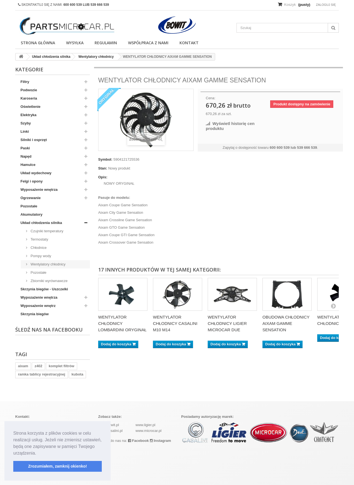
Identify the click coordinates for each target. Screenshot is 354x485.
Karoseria (28, 98)
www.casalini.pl (110, 431)
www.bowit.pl (108, 425)
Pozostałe (28, 206)
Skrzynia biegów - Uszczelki (44, 289)
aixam (23, 366)
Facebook (138, 441)
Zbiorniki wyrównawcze (48, 281)
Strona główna (38, 42)
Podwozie (28, 90)
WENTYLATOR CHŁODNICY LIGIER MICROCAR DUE (227, 323)
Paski (25, 148)
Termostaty (39, 239)
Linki (24, 131)
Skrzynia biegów (34, 314)
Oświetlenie (30, 107)
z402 (38, 366)
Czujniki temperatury (46, 231)
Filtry (24, 82)
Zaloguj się (326, 4)
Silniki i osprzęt (33, 140)
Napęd (26, 156)
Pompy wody (40, 256)
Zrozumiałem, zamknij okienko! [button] (57, 466)
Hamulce (27, 165)
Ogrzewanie (30, 198)
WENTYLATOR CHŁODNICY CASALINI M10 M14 (175, 323)
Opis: (102, 177)
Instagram (160, 441)
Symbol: (105, 159)
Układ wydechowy (35, 173)
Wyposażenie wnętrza (39, 189)
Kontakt (189, 42)
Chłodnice (38, 248)
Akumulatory (31, 214)
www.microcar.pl (149, 431)
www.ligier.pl (145, 425)
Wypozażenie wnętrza (38, 297)
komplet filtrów (61, 366)
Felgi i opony (31, 181)
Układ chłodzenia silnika (41, 223)
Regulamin (106, 42)
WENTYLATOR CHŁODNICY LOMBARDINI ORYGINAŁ (122, 323)
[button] (38, 453)
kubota (78, 374)
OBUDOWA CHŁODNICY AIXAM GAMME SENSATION (285, 323)
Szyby (25, 123)
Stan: (102, 168)
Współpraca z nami (148, 42)
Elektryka (28, 115)
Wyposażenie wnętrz (38, 306)
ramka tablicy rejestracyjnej (41, 374)
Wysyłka (75, 42)
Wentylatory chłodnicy (48, 264)
